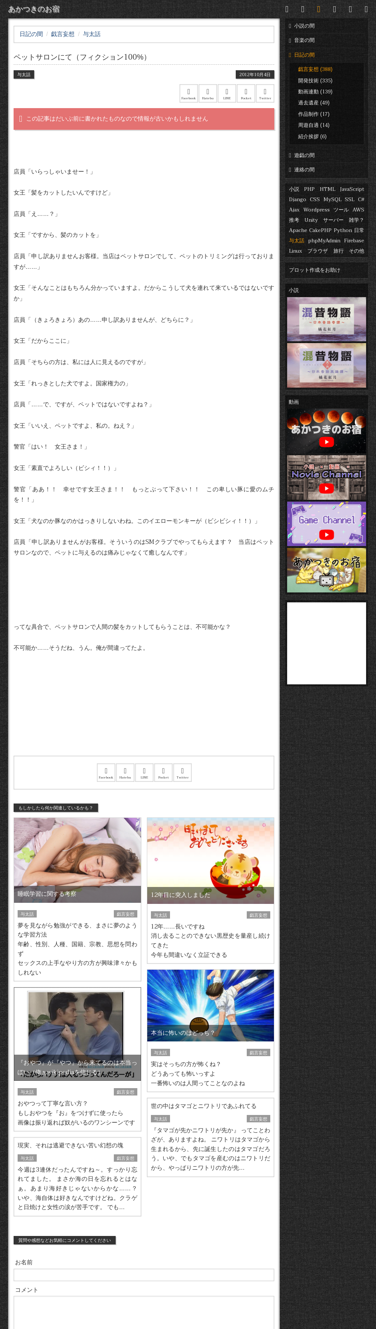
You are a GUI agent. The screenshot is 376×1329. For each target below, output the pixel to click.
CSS (315, 199)
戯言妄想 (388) (315, 69)
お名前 (24, 1262)
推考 (294, 220)
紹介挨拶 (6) (312, 136)
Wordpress (316, 210)
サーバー (333, 220)
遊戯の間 (302, 155)
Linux (295, 251)
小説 (294, 189)
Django (297, 199)
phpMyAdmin (324, 240)
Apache (298, 230)
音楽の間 (302, 40)
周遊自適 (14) (313, 125)
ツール (341, 210)
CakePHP (320, 230)
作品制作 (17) (313, 114)
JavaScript (352, 189)
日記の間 (302, 55)
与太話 (296, 240)
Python (343, 230)
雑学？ (356, 220)
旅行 (338, 251)
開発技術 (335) (315, 80)
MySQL (332, 199)
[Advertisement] (144, 713)
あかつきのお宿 (33, 9)
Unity (311, 220)
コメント (27, 1290)
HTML (327, 189)
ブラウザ (317, 251)
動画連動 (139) (315, 92)
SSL (349, 199)
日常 (359, 230)
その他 (356, 251)
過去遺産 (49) (313, 103)
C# (361, 199)
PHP (309, 189)
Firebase (354, 240)
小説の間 (302, 26)
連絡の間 (302, 169)
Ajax (294, 210)
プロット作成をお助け (314, 270)
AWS (358, 210)
